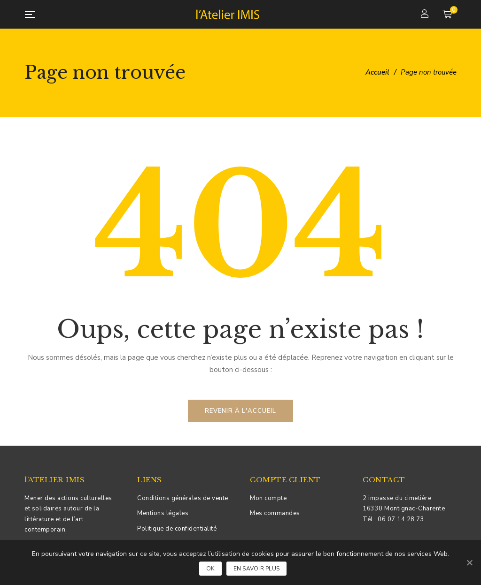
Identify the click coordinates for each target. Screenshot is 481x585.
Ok (210, 568)
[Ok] (469, 562)
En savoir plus (256, 568)
